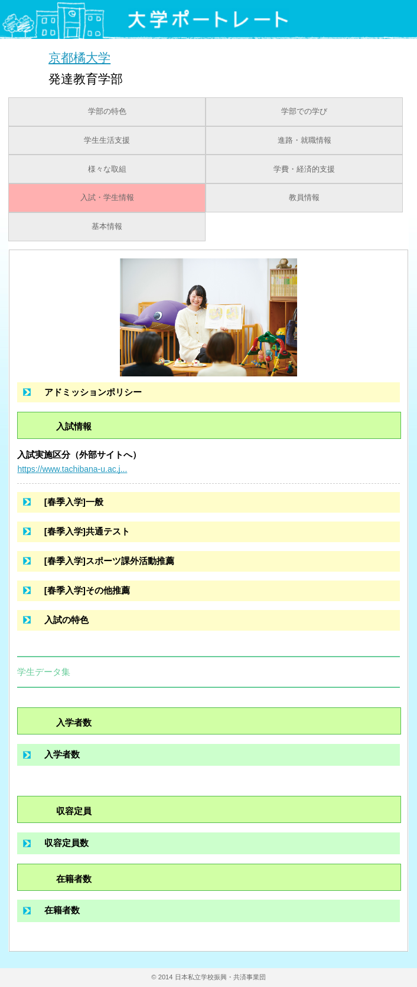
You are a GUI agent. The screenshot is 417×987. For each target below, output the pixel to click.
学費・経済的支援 (304, 169)
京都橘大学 (79, 57)
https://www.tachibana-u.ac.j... (72, 469)
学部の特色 (107, 111)
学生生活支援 (107, 140)
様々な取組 (107, 169)
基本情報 (107, 226)
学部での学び (304, 111)
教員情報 (304, 198)
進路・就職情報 (304, 140)
